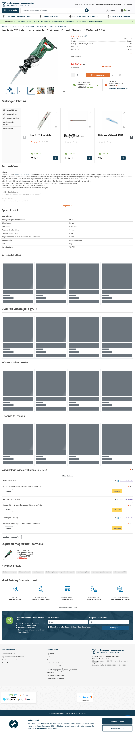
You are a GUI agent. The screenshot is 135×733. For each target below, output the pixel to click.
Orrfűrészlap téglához (83, 572)
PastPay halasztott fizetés (55, 676)
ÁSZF (48, 657)
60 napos (75, 16)
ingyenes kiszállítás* (24, 16)
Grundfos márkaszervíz (10, 660)
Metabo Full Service (8, 663)
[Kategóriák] (10, 10)
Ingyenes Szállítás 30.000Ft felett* (13, 657)
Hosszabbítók (8, 128)
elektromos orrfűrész (22, 174)
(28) (85, 36)
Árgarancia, (114, 16)
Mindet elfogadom (117, 716)
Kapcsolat (50, 654)
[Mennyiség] (77, 75)
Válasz (8, 491)
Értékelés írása (67, 476)
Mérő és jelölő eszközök (8, 123)
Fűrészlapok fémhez (10, 114)
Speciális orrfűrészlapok (67, 572)
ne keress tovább (124, 16)
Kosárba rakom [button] (55, 158)
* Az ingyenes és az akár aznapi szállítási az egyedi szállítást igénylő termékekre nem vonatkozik (62, 671)
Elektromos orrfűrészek (9, 572)
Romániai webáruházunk (55, 679)
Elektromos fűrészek (24, 572)
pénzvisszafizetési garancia (88, 16)
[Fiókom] (110, 10)
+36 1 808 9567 (128, 4)
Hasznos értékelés (126, 481)
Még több (66, 206)
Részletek (31, 729)
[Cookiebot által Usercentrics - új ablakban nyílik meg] (13, 728)
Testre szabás (117, 723)
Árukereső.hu (85, 700)
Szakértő (46, 16)
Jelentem (117, 491)
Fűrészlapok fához (10, 110)
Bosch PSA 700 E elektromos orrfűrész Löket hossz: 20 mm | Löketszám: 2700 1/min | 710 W (25, 554)
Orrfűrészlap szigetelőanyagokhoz (101, 572)
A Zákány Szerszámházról (68, 608)
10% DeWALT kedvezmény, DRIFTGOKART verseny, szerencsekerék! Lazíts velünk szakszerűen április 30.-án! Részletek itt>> (58, 21)
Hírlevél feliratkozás (8, 654)
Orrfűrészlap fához (38, 572)
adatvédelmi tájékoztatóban (71, 627)
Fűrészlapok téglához (11, 118)
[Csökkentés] (73, 75)
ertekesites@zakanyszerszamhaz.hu (108, 4)
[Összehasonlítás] (119, 74)
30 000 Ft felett (11, 16)
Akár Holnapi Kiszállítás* (55, 666)
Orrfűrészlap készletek (120, 572)
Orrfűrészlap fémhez (51, 572)
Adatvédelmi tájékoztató (55, 663)
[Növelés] (82, 75)
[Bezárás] (132, 21)
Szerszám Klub (89, 4)
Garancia (50, 660)
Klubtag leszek (115, 628)
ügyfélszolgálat (54, 16)
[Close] (78, 2)
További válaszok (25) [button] (11, 537)
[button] (19, 91)
